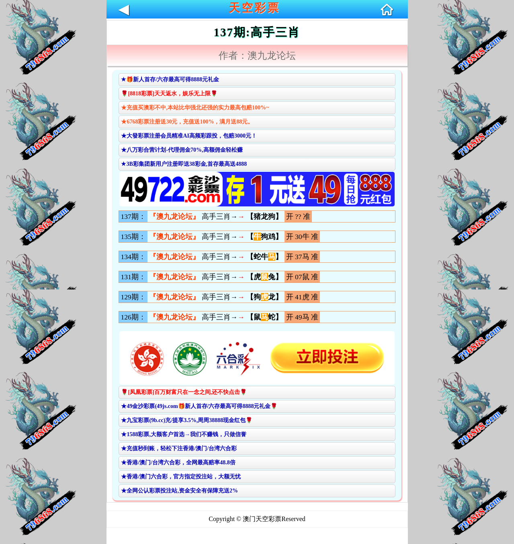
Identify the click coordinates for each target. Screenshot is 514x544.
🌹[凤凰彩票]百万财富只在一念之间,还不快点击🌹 (184, 392)
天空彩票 (254, 8)
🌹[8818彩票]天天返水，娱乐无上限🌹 (169, 94)
